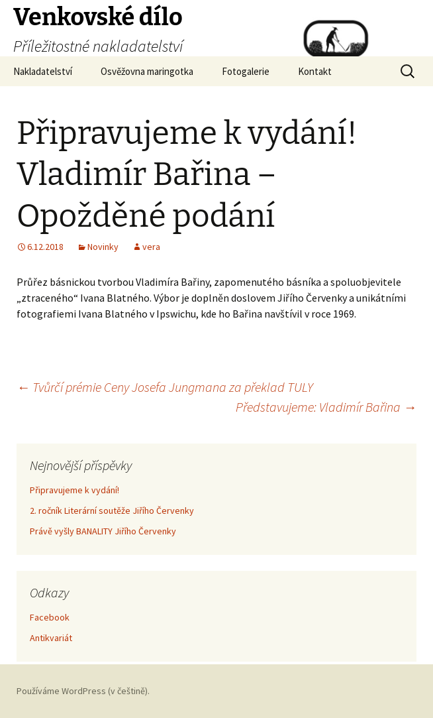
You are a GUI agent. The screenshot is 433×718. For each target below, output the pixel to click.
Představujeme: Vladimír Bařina (326, 406)
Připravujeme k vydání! (74, 490)
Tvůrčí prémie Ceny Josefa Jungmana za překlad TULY (165, 387)
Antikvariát (51, 638)
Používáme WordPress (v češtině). (83, 691)
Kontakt (315, 71)
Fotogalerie (245, 71)
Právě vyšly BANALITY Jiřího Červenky (103, 531)
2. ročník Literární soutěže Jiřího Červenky (112, 510)
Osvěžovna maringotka (147, 71)
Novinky (103, 247)
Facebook (50, 617)
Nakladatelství (42, 71)
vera (151, 247)
